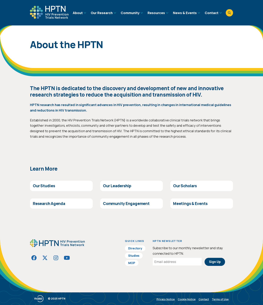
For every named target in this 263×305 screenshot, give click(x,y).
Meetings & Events (190, 203)
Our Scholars (185, 185)
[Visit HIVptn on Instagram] (56, 258)
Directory (135, 248)
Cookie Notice (187, 299)
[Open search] (229, 12)
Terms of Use (220, 299)
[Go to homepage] (49, 17)
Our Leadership (117, 185)
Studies (133, 256)
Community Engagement (126, 203)
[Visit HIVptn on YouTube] (67, 258)
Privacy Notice (166, 299)
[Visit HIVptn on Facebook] (34, 258)
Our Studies (44, 185)
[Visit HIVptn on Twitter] (45, 258)
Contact (204, 299)
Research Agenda (49, 203)
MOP (131, 263)
